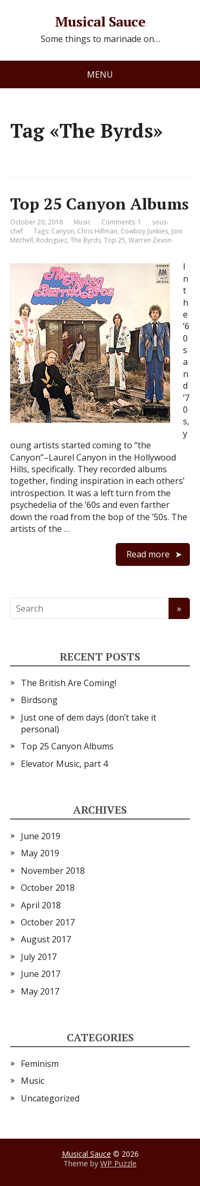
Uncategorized (50, 1098)
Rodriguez (51, 240)
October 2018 (48, 887)
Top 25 (114, 240)
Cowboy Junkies (144, 231)
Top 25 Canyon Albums (99, 203)
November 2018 (53, 870)
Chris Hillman (97, 231)
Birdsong (39, 700)
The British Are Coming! (68, 683)
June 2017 (40, 974)
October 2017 (48, 922)
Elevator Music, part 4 (64, 764)
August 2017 (46, 939)
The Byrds (85, 240)
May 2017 (40, 991)
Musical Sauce (100, 22)
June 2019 (40, 836)
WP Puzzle (118, 1163)
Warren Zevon (150, 240)
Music (82, 222)
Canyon (62, 231)
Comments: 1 (121, 222)
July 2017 (39, 957)
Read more (148, 554)
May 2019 (40, 853)
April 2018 (41, 905)
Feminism (40, 1064)
